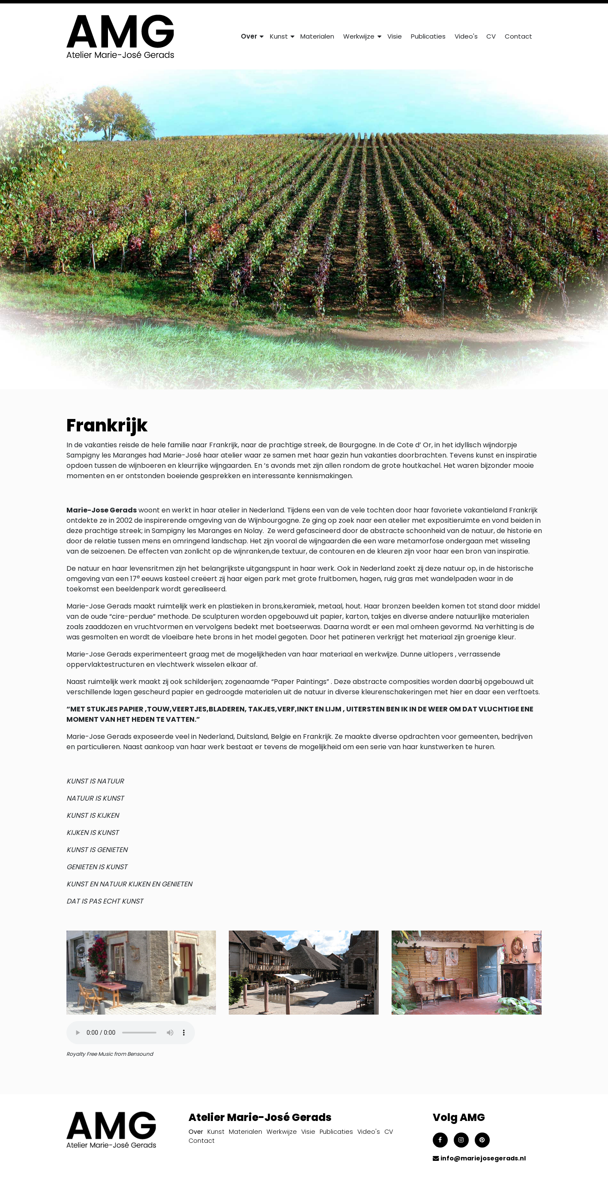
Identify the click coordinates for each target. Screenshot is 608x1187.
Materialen (317, 36)
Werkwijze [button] (358, 36)
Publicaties (428, 36)
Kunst (216, 1131)
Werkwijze (282, 1131)
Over (196, 1131)
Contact (518, 36)
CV (491, 36)
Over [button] (249, 36)
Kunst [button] (279, 36)
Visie (394, 36)
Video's (466, 36)
